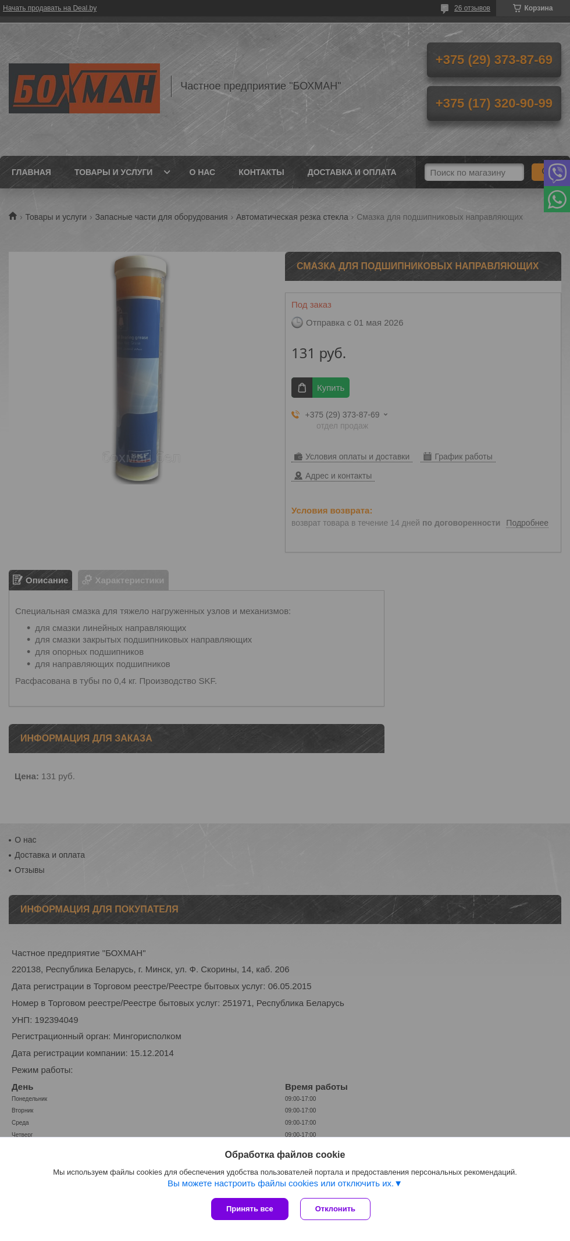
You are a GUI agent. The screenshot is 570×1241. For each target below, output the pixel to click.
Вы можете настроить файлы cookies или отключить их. (281, 1183)
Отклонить (335, 1208)
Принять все (249, 1208)
